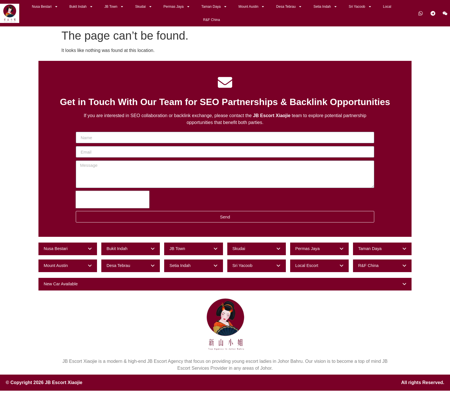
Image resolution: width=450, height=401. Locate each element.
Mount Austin (251, 6)
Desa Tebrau (289, 6)
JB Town (114, 6)
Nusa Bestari (45, 6)
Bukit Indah (81, 6)
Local (387, 7)
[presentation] (112, 199)
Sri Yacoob (360, 6)
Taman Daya (214, 6)
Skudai (143, 6)
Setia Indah (325, 6)
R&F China (211, 20)
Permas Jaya (177, 6)
